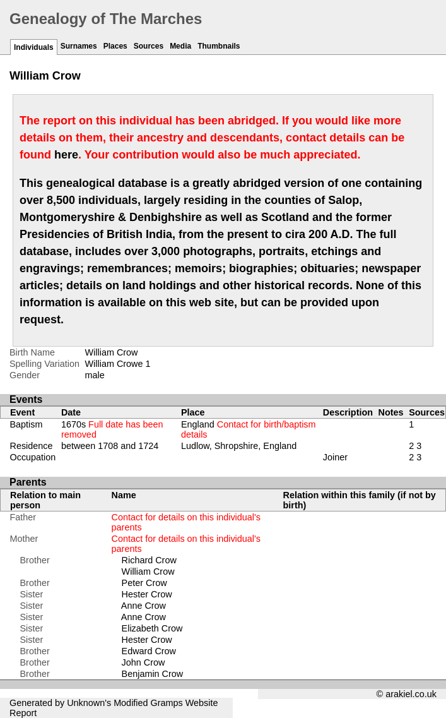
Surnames (79, 46)
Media (180, 46)
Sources (148, 46)
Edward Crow (149, 651)
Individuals (34, 47)
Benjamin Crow (153, 674)
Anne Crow (143, 606)
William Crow (148, 571)
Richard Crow (149, 560)
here (66, 154)
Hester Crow (147, 594)
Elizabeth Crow (152, 628)
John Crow (143, 662)
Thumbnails (218, 46)
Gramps (167, 703)
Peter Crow (144, 583)
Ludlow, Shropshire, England (238, 446)
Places (115, 46)
